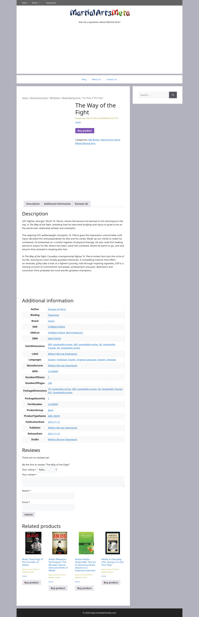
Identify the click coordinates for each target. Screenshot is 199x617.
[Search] (173, 95)
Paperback (53, 315)
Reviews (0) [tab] (81, 203)
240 (50, 383)
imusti (51, 321)
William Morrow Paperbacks (62, 353)
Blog (84, 79)
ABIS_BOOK (54, 416)
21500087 (53, 371)
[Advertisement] (99, 54)
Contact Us (111, 79)
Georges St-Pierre (57, 309)
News (24, 3)
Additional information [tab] (57, 203)
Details (78, 122)
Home (25, 97)
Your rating (29, 469)
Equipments (51, 3)
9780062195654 (56, 326)
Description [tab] (33, 203)
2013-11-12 (54, 421)
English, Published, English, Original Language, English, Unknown (82, 359)
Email (26, 502)
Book (50, 410)
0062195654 (54, 338)
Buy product (85, 130)
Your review (29, 474)
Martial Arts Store (39, 97)
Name (26, 490)
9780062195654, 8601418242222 (65, 332)
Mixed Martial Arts (71, 97)
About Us (96, 79)
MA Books (55, 97)
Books (37, 3)
